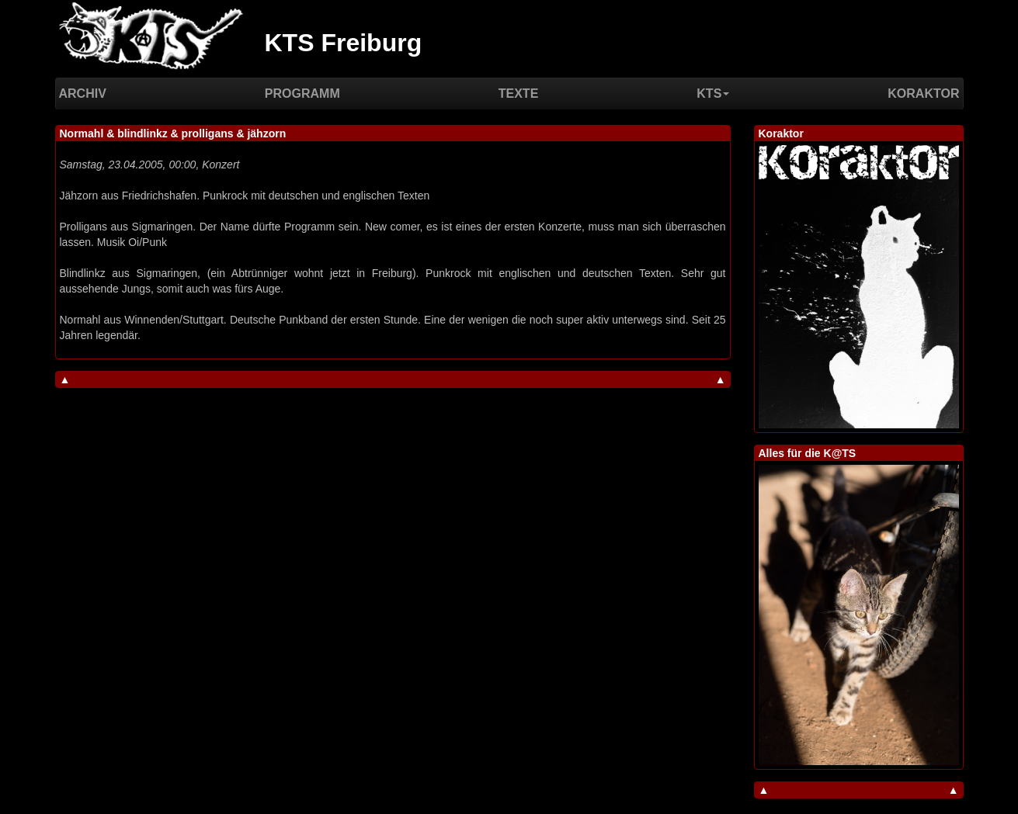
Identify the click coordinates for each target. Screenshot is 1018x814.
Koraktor (923, 93)
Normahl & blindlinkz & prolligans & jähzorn (173, 133)
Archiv (82, 93)
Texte (519, 93)
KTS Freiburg (343, 43)
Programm (302, 93)
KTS (713, 93)
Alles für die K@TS (807, 453)
